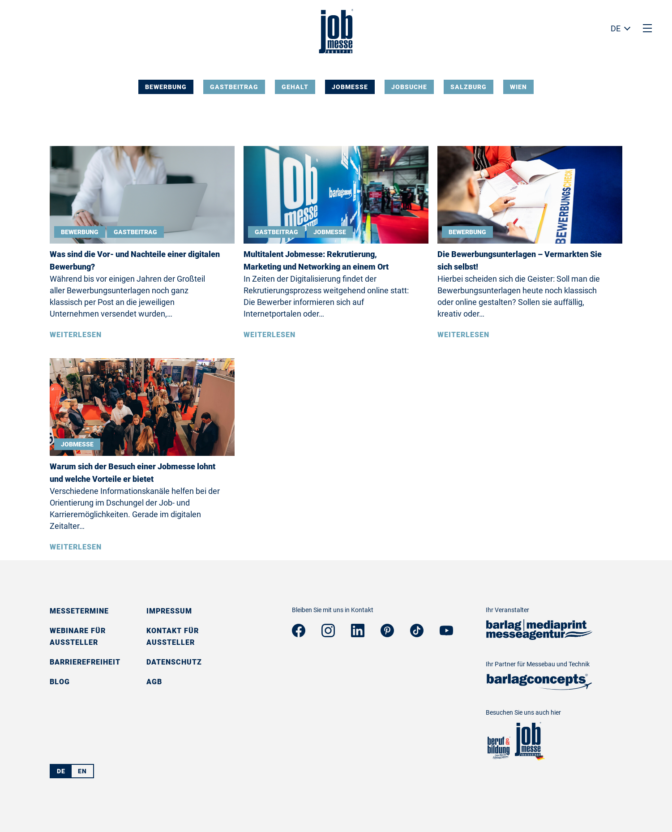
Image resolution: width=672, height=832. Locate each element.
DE (616, 28)
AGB (154, 682)
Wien (518, 86)
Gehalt (295, 86)
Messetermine (79, 611)
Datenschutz (174, 662)
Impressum (169, 611)
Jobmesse (350, 86)
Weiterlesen (76, 334)
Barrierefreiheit (85, 662)
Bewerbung (166, 86)
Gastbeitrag (234, 86)
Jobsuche (409, 86)
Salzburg (468, 86)
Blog (60, 682)
